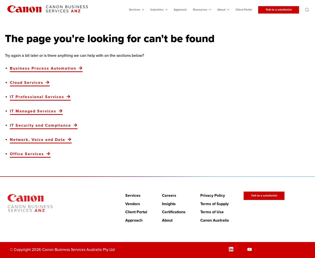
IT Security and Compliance (40, 125)
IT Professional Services (37, 96)
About (221, 10)
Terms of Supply (214, 203)
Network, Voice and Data (37, 139)
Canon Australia (214, 220)
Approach (180, 10)
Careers (169, 195)
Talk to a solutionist (279, 10)
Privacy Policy (212, 195)
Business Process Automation (43, 68)
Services (134, 10)
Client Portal (244, 10)
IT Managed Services (33, 111)
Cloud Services (26, 82)
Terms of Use (212, 212)
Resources (200, 10)
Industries (157, 10)
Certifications (174, 212)
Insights (169, 203)
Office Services (27, 154)
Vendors (132, 203)
